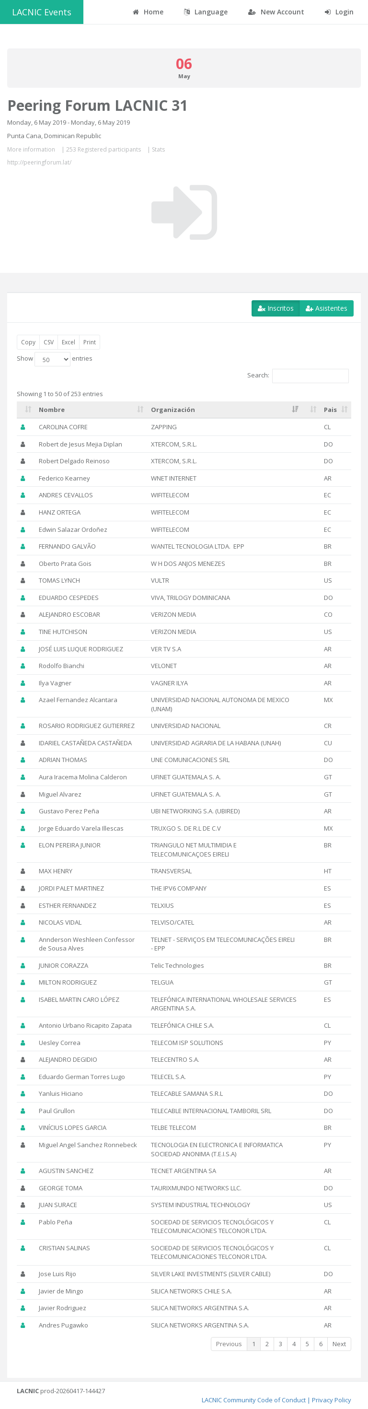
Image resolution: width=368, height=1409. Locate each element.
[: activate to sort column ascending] (26, 410)
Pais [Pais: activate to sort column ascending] (330, 409)
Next (339, 1343)
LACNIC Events (41, 12)
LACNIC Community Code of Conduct (254, 1400)
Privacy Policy (331, 1400)
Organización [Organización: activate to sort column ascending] (173, 409)
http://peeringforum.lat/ (39, 162)
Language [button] (206, 11)
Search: (298, 376)
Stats (158, 149)
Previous (229, 1343)
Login (339, 11)
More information (31, 149)
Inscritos (276, 308)
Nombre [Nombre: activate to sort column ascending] (52, 409)
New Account (276, 11)
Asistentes (326, 308)
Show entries (54, 359)
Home (148, 11)
